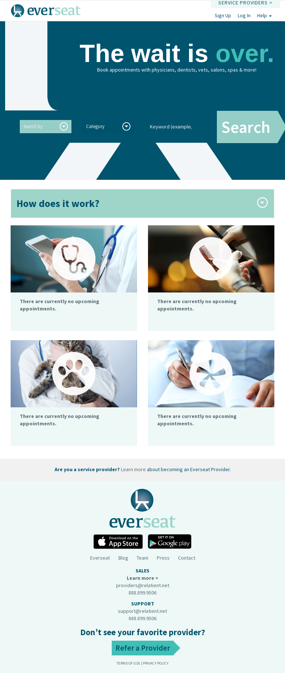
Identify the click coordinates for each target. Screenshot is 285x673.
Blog (123, 557)
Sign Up (223, 15)
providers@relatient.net (142, 585)
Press (163, 557)
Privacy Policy (156, 663)
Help (264, 15)
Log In (244, 15)
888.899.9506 (142, 592)
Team (142, 557)
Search (245, 127)
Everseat (100, 557)
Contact (186, 557)
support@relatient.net (142, 611)
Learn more (133, 469)
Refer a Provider (142, 648)
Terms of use (128, 663)
